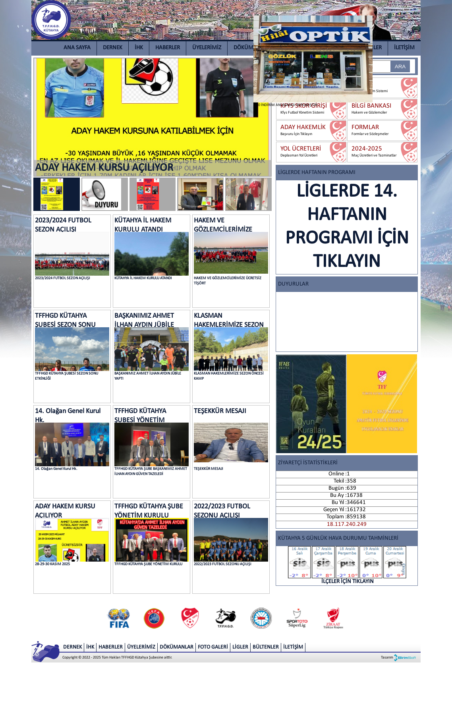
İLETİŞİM (404, 48)
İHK (139, 48)
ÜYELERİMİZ (206, 48)
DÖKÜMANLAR (252, 48)
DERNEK (112, 48)
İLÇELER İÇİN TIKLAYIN (347, 565)
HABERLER (167, 48)
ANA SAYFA (77, 48)
